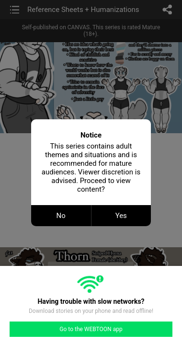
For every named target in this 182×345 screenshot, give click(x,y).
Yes (121, 215)
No (61, 215)
